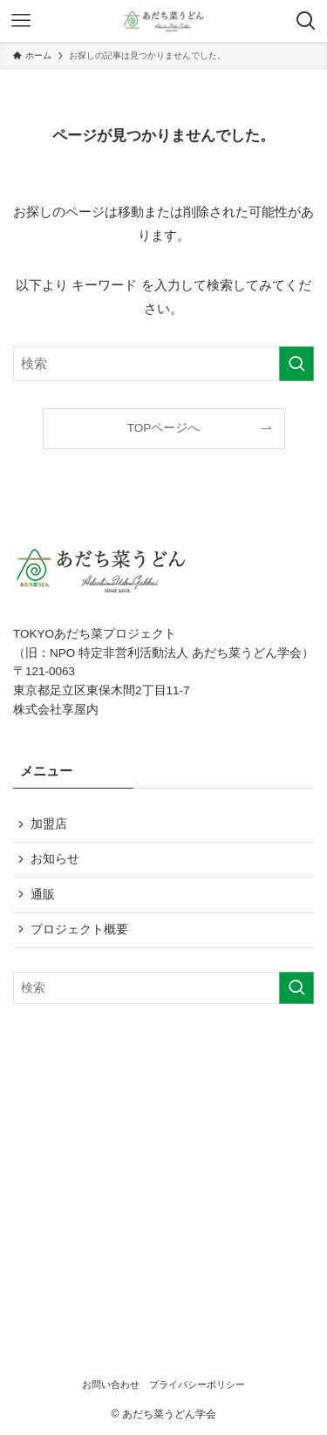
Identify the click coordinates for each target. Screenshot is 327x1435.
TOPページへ (164, 427)
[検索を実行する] (296, 363)
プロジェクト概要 (79, 929)
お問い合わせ (111, 1384)
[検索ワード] (163, 363)
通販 (43, 894)
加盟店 (49, 823)
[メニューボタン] (21, 21)
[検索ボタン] (306, 21)
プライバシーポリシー (197, 1384)
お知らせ (55, 858)
